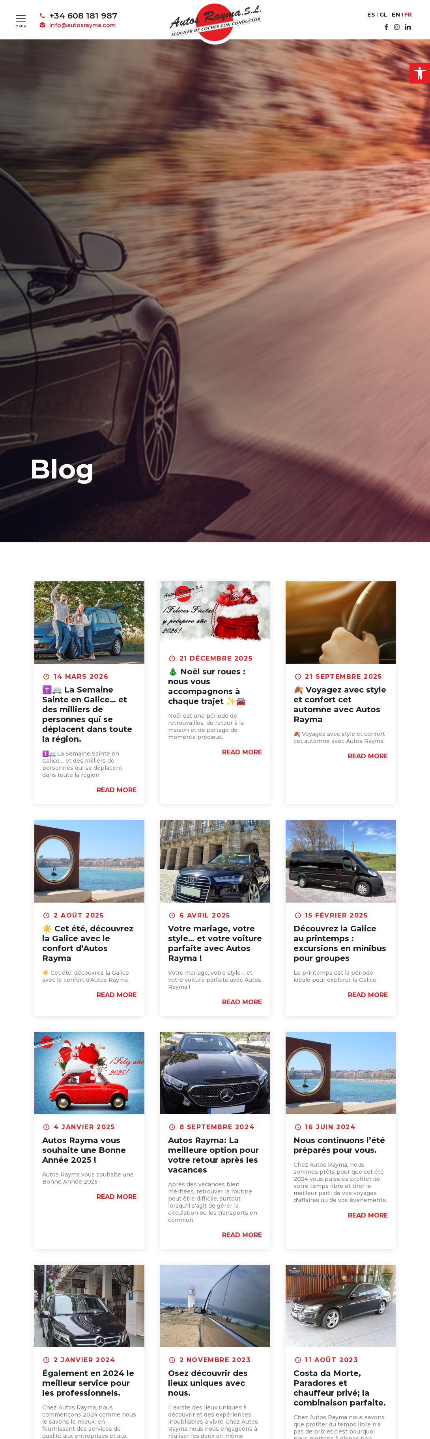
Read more (116, 790)
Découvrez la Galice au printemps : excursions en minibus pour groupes (340, 943)
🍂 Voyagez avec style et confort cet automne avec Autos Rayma (340, 704)
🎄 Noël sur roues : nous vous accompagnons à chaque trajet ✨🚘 (207, 686)
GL (384, 14)
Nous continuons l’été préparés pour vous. (339, 1145)
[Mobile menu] (20, 18)
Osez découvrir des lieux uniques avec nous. (208, 1383)
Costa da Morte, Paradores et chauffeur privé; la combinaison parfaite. (340, 1387)
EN (396, 14)
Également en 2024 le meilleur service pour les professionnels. (88, 1383)
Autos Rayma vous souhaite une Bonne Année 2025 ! (84, 1150)
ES (371, 14)
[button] (419, 73)
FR (408, 14)
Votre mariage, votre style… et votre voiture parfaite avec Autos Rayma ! (215, 943)
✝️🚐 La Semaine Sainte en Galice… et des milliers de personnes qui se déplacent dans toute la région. (87, 714)
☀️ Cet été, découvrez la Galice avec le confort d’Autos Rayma (87, 943)
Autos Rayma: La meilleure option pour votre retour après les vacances (213, 1155)
